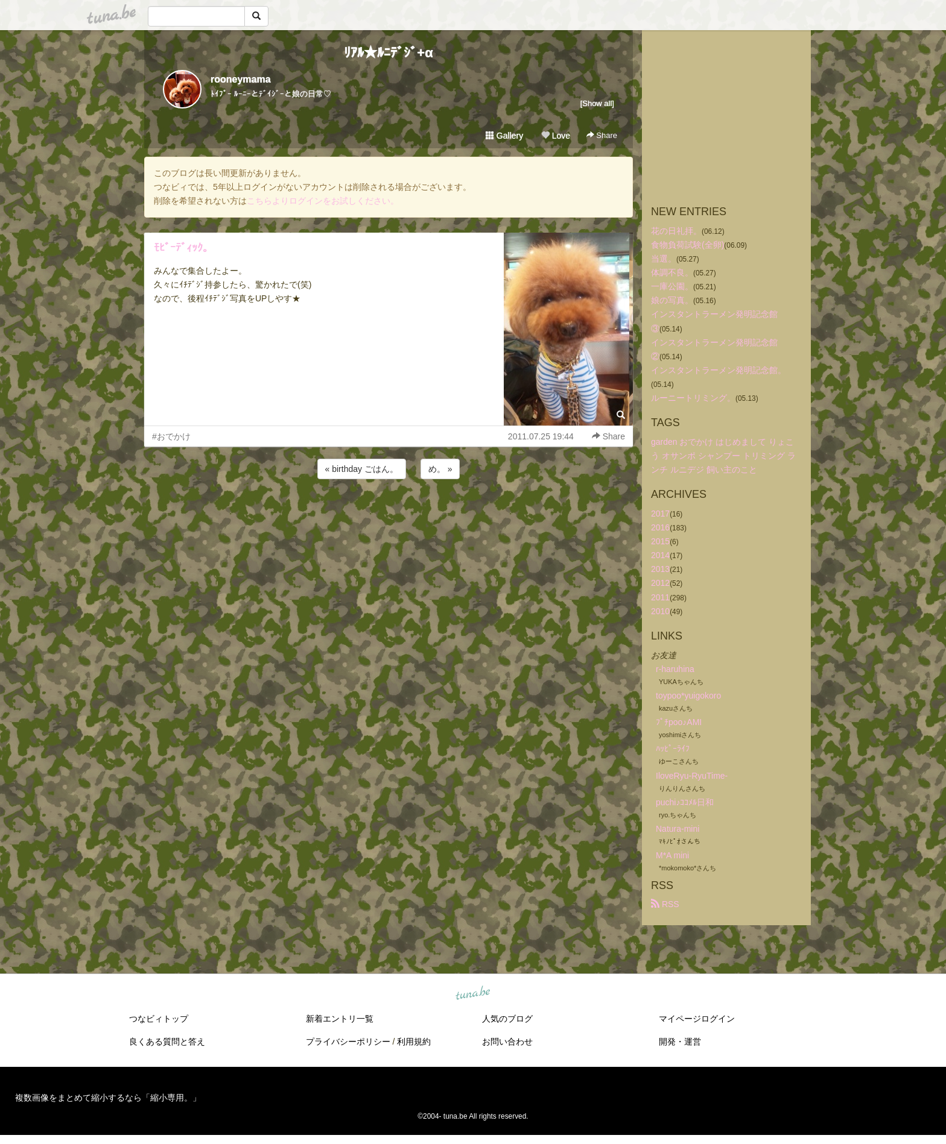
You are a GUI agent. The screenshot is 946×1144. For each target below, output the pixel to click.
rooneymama (241, 79)
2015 (660, 541)
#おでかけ (171, 436)
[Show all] (597, 103)
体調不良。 (672, 272)
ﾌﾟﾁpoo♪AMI (679, 722)
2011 (660, 597)
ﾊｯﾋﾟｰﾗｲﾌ (673, 748)
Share (601, 135)
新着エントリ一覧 (339, 1018)
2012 (660, 583)
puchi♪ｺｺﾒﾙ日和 (685, 802)
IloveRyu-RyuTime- (692, 776)
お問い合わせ (507, 1041)
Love (555, 135)
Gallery (504, 135)
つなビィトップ (158, 1018)
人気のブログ (507, 1018)
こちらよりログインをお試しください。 (323, 201)
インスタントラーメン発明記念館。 (718, 370)
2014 (660, 555)
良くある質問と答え (167, 1041)
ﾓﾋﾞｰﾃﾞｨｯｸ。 (184, 248)
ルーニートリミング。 (693, 398)
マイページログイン (697, 1018)
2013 (660, 569)
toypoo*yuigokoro (688, 695)
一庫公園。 (672, 286)
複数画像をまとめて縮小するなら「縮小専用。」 (108, 1097)
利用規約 (414, 1041)
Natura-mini (677, 829)
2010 (660, 611)
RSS (665, 904)
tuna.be (472, 994)
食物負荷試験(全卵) (687, 245)
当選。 (663, 258)
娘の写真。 (672, 300)
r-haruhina (675, 669)
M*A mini (672, 855)
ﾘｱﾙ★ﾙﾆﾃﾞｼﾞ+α (388, 52)
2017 (660, 513)
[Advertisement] (388, 514)
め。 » (440, 469)
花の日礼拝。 (676, 231)
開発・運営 (680, 1041)
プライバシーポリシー (348, 1041)
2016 (660, 527)
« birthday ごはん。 (361, 469)
